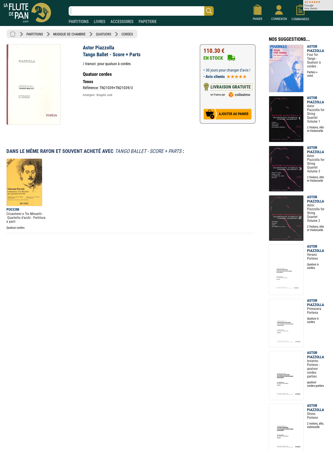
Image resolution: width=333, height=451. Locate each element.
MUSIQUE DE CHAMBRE (69, 34)
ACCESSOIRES (121, 21)
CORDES (127, 34)
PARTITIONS (79, 21)
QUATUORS (103, 34)
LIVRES (99, 21)
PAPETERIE (148, 21)
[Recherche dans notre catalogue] (141, 11)
